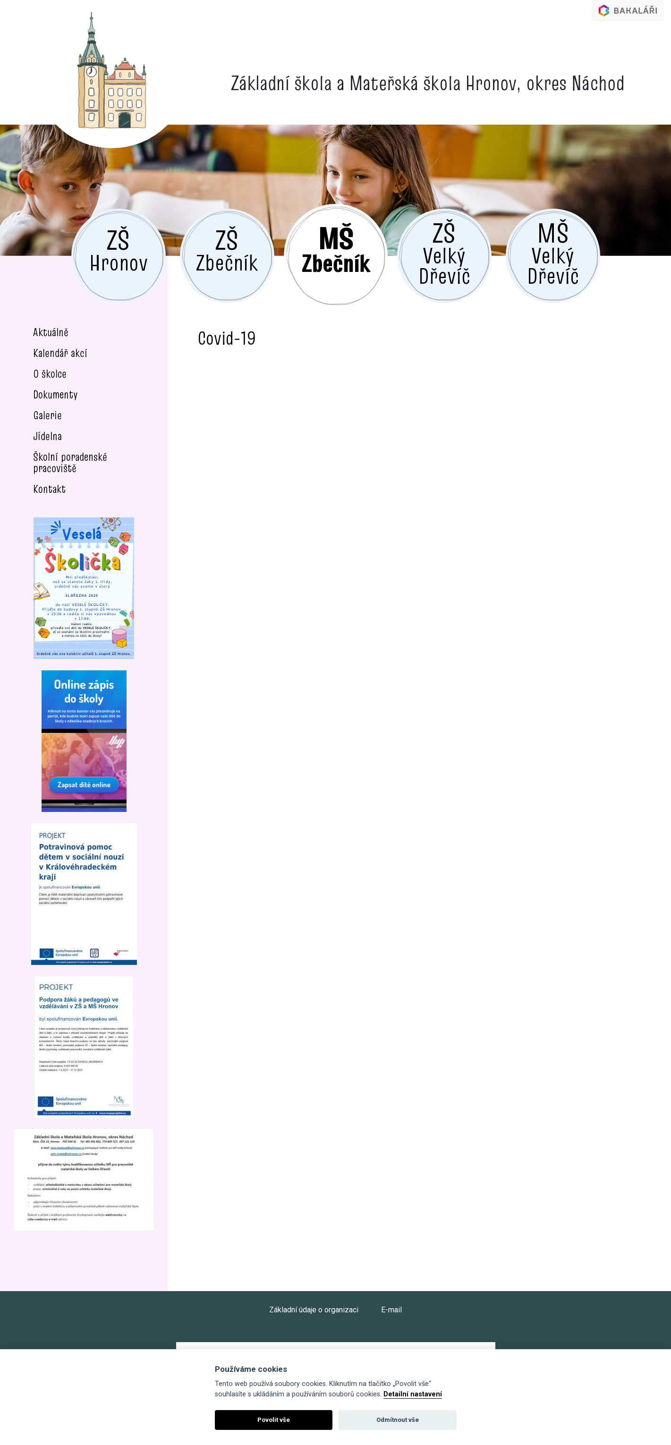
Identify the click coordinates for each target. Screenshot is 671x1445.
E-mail (391, 1309)
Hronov (118, 249)
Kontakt (49, 489)
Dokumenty (55, 394)
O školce (50, 373)
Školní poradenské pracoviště (70, 462)
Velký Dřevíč (444, 252)
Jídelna (47, 436)
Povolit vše (273, 1419)
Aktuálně (50, 332)
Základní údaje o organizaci (313, 1309)
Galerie (47, 415)
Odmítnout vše (397, 1419)
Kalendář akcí (60, 353)
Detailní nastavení (412, 1394)
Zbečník (227, 249)
